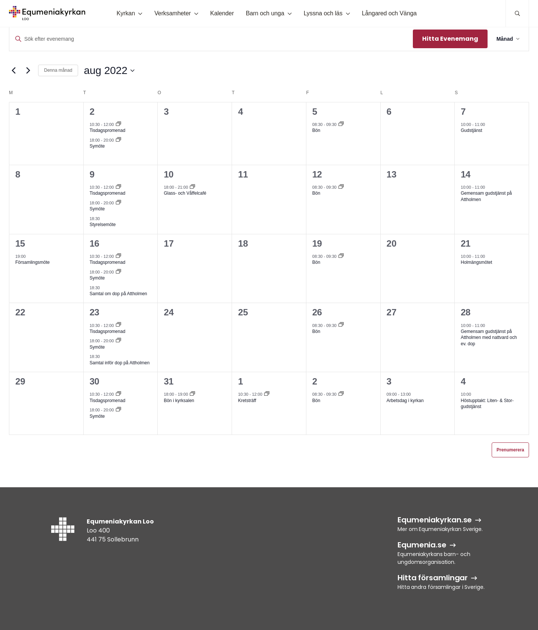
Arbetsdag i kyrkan (405, 400)
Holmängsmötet (476, 262)
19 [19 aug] (317, 243)
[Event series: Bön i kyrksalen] (192, 394)
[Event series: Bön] (341, 124)
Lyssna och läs (323, 13)
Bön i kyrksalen (179, 400)
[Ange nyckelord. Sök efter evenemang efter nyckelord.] (211, 39)
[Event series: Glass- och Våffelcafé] (192, 187)
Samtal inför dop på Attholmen (120, 362)
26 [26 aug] (317, 312)
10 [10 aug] (168, 174)
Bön (316, 130)
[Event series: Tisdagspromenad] (118, 124)
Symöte (97, 146)
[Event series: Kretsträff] (266, 394)
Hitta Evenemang (450, 38)
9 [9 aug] (92, 174)
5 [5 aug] (314, 111)
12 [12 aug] (317, 174)
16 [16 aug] (94, 243)
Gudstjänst (471, 130)
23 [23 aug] (94, 312)
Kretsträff (247, 400)
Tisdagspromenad (108, 130)
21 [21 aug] (465, 243)
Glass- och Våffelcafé (185, 193)
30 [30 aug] (94, 381)
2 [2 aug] (92, 111)
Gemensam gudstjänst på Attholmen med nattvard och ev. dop (489, 337)
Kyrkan (126, 13)
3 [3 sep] (389, 381)
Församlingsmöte (32, 262)
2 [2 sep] (314, 381)
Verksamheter (172, 13)
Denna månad (58, 70)
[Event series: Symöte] (118, 140)
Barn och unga (265, 13)
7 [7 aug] (463, 111)
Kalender (222, 13)
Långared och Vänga (389, 13)
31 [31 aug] (168, 381)
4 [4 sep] (463, 381)
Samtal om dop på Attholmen (118, 293)
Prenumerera (510, 450)
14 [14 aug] (465, 174)
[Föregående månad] (13, 70)
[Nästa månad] (28, 70)
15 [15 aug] (20, 243)
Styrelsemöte (103, 224)
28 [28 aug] (465, 312)
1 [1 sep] (240, 381)
